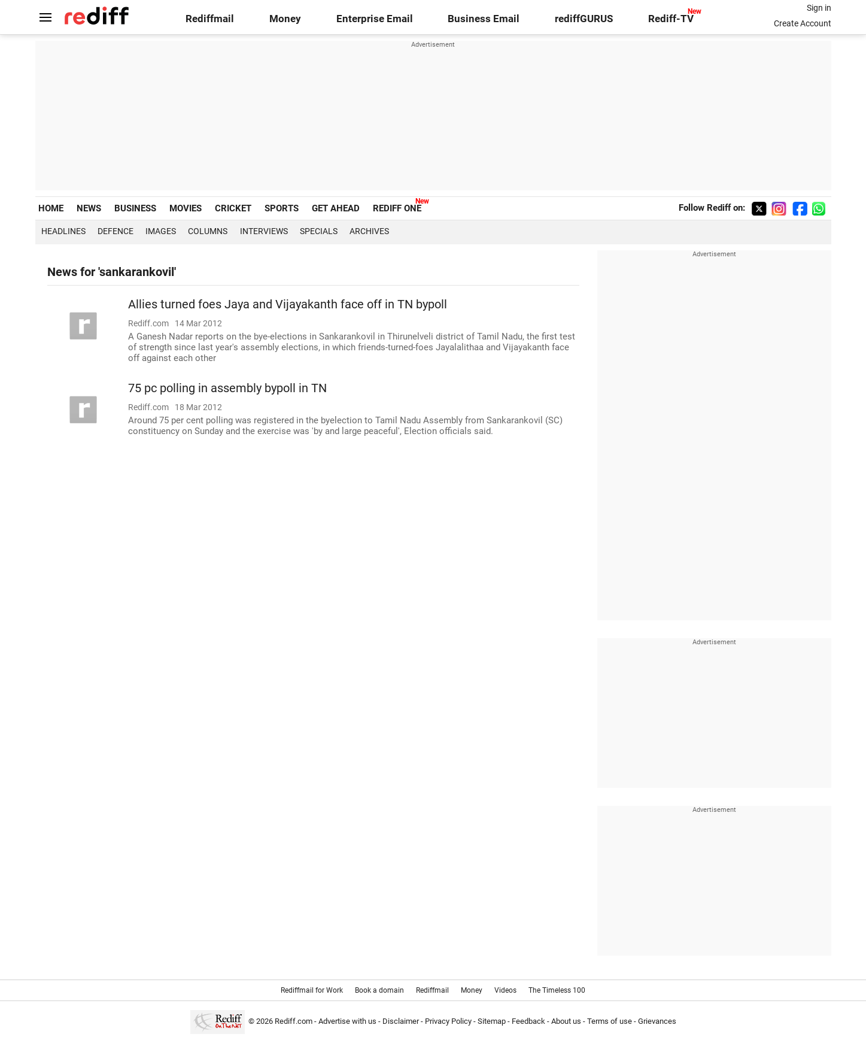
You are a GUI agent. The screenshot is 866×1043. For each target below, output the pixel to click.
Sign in (819, 8)
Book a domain (379, 990)
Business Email (483, 19)
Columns (207, 231)
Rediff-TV (671, 19)
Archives (369, 231)
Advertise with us (347, 1021)
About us (566, 1021)
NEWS (89, 208)
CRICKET (233, 208)
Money (285, 19)
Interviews (264, 231)
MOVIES (185, 208)
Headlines (63, 231)
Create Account (802, 23)
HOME (50, 208)
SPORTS (282, 208)
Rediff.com (293, 1021)
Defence (115, 231)
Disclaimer (400, 1021)
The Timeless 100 (556, 990)
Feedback (528, 1021)
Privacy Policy (448, 1021)
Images (160, 231)
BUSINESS (135, 208)
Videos (505, 990)
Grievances (657, 1021)
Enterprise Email (374, 19)
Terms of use (609, 1021)
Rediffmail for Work (312, 990)
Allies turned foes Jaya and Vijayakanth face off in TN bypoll (287, 304)
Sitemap (492, 1021)
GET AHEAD (336, 208)
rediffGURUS (584, 19)
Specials (319, 231)
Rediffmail (210, 19)
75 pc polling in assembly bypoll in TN (227, 388)
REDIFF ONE (397, 208)
